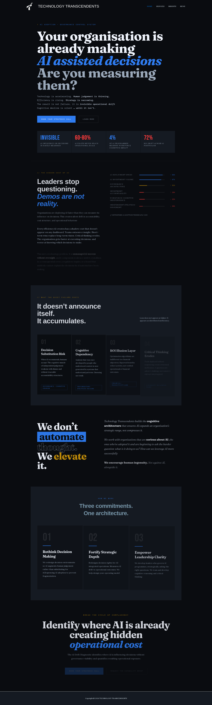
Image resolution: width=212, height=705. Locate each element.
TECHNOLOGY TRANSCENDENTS (68, 6)
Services (162, 6)
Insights (173, 6)
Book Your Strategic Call (56, 119)
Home (152, 6)
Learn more (88, 119)
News (183, 6)
